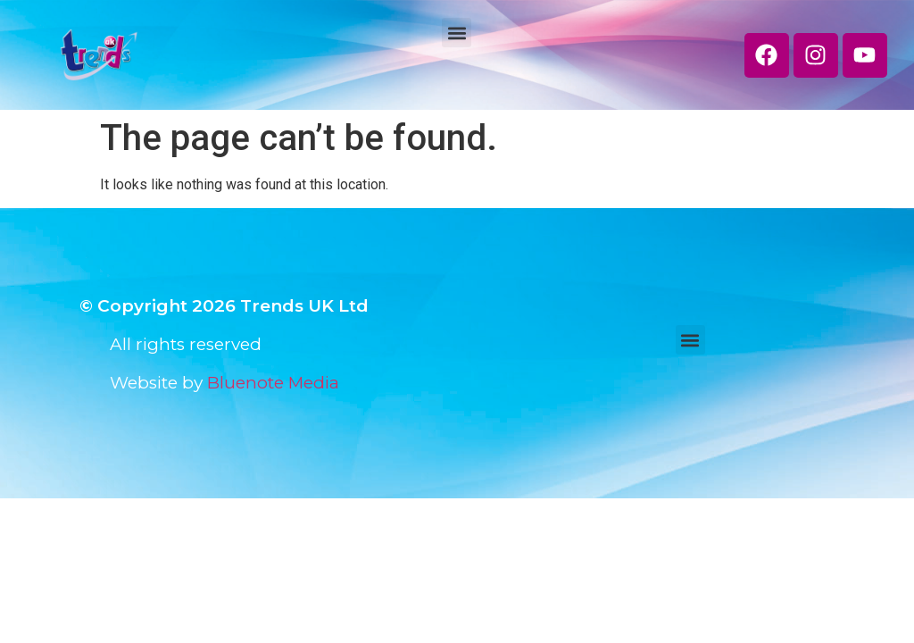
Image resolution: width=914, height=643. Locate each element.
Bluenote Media (273, 382)
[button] (456, 32)
